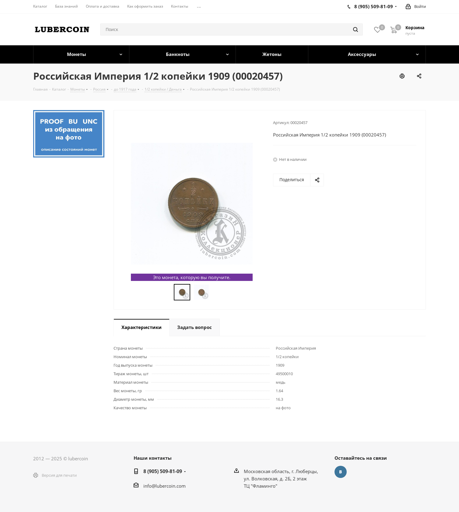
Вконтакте (341, 472)
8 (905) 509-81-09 (162, 471)
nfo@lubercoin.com (165, 486)
